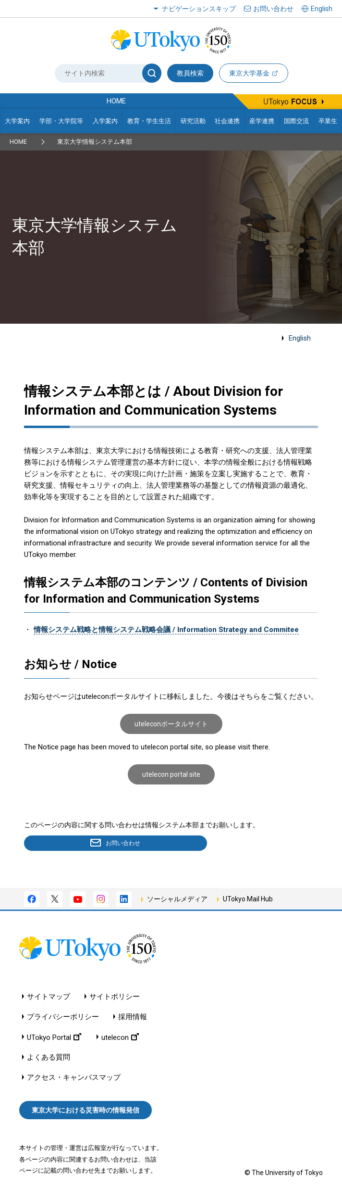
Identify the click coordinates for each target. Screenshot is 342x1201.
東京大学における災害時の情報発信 (85, 1112)
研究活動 (193, 121)
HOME (18, 141)
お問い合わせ (273, 8)
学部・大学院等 (61, 121)
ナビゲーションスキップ (199, 8)
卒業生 (327, 121)
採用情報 (132, 1018)
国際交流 (296, 121)
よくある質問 (48, 1058)
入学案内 (105, 121)
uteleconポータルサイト (171, 724)
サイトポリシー (114, 998)
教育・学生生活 (149, 121)
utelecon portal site (171, 774)
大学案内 (17, 121)
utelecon (120, 1039)
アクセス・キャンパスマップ (74, 1079)
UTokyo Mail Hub (248, 901)
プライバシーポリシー (63, 1018)
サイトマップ (48, 998)
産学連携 (261, 121)
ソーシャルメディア (177, 901)
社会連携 (227, 121)
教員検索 (190, 73)
